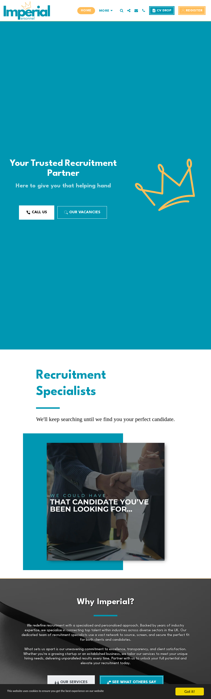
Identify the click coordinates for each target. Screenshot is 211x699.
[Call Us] (36, 212)
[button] (121, 10)
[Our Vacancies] (82, 212)
